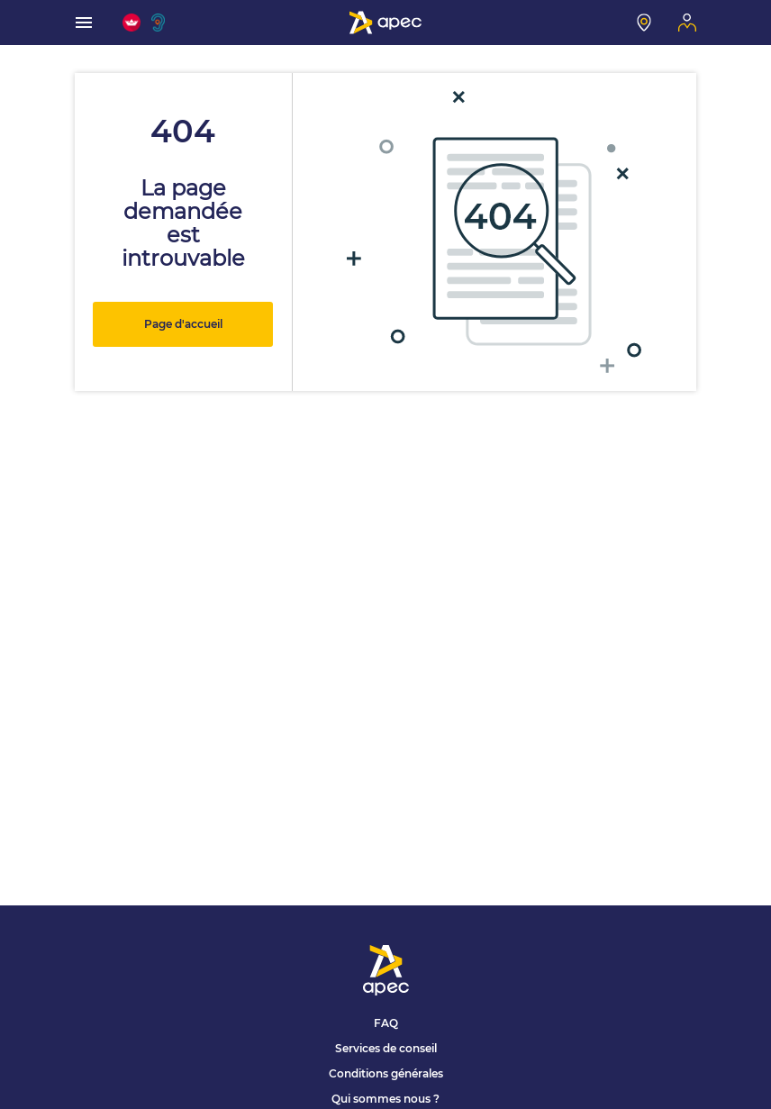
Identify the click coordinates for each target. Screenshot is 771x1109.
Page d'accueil (183, 324)
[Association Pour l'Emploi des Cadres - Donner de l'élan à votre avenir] (385, 23)
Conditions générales (386, 1073)
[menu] (84, 22)
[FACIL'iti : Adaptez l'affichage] (131, 22)
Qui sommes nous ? (385, 1098)
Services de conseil (386, 1048)
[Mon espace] (687, 22)
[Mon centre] (644, 22)
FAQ (386, 1023)
